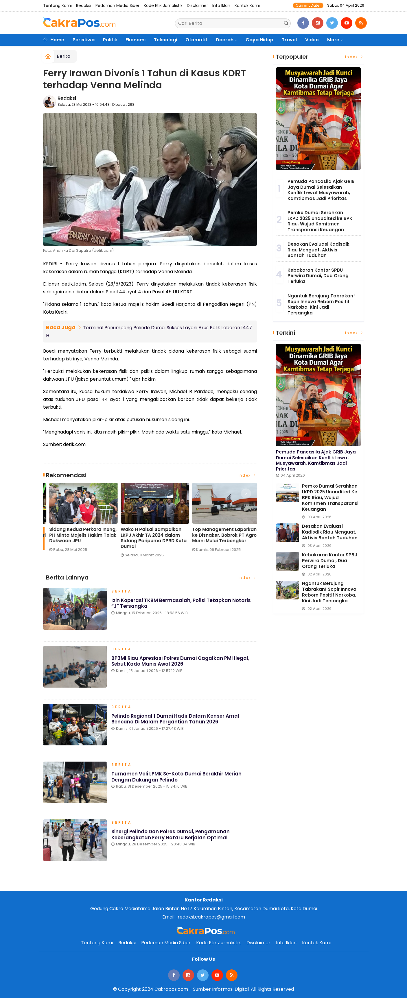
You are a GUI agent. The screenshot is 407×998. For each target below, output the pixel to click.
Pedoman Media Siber (117, 5)
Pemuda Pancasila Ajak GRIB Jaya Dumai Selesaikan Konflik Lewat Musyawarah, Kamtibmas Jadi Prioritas (321, 189)
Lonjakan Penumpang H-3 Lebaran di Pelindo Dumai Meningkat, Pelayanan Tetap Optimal (76, 538)
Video (312, 39)
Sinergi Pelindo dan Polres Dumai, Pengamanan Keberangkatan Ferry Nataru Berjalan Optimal (171, 836)
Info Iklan (221, 5)
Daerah (224, 39)
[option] (79, 522)
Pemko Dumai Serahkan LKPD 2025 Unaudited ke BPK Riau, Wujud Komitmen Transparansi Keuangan (320, 221)
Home (53, 39)
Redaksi (83, 5)
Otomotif (196, 39)
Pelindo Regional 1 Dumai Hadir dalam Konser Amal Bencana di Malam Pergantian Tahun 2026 (175, 720)
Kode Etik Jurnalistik (163, 5)
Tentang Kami (57, 5)
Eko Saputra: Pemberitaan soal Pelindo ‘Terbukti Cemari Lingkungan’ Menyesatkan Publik (149, 538)
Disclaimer (197, 5)
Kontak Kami (247, 5)
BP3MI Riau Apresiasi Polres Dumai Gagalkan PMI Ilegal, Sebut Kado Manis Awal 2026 (181, 662)
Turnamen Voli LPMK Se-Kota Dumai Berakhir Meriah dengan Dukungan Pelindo (177, 778)
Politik (110, 39)
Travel (289, 39)
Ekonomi (136, 39)
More (333, 39)
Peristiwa (84, 39)
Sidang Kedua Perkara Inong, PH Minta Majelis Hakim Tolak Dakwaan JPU (219, 535)
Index (247, 475)
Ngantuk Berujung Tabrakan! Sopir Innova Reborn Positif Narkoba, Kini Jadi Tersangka (321, 304)
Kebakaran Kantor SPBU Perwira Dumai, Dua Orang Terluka (318, 275)
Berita (63, 56)
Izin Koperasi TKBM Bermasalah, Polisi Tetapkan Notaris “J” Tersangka (181, 605)
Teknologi (165, 39)
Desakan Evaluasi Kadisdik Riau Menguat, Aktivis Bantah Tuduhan (318, 249)
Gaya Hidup (259, 39)
